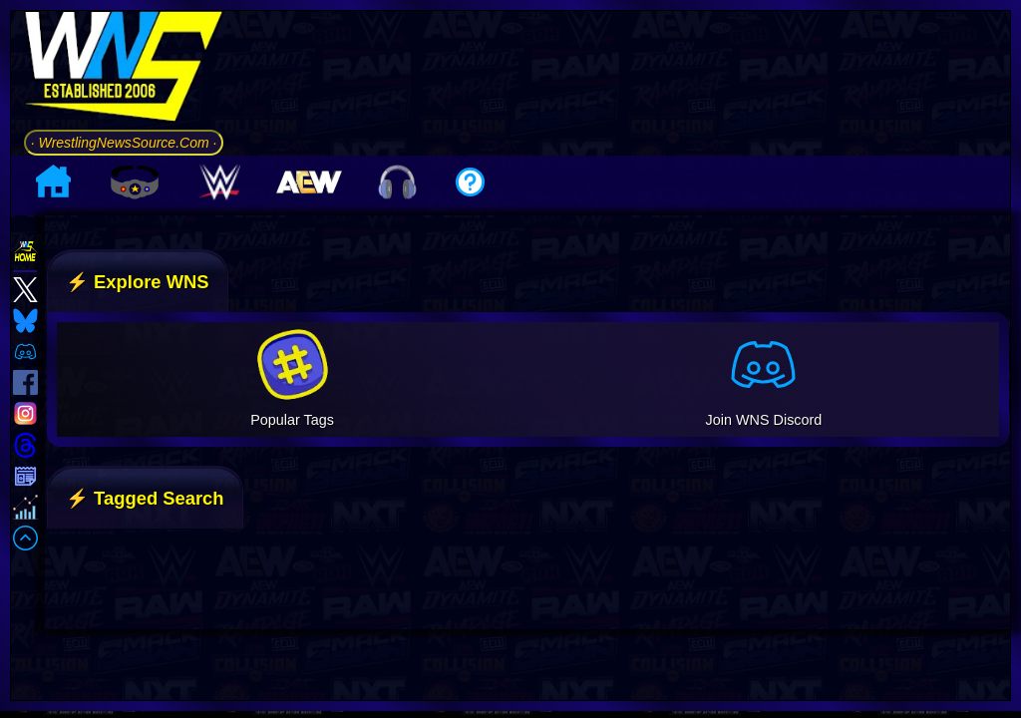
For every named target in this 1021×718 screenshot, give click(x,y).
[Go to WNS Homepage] (123, 69)
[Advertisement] (623, 79)
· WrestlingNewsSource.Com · (123, 142)
